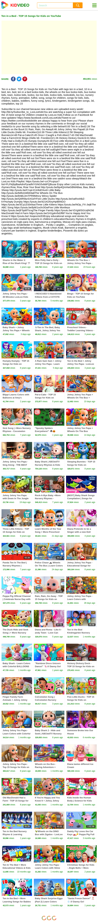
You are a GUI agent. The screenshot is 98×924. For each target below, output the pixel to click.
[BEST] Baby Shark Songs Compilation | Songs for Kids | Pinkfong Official (81, 498)
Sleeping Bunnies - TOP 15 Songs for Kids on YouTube (81, 464)
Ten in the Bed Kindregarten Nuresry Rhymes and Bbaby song (80, 632)
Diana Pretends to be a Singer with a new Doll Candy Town (79, 532)
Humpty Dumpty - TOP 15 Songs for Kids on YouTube (16, 364)
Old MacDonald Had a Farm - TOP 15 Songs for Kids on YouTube (16, 800)
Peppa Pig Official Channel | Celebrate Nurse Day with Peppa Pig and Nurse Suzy (17, 599)
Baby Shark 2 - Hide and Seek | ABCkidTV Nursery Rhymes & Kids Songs (48, 733)
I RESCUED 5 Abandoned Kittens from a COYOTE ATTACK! (48, 296)
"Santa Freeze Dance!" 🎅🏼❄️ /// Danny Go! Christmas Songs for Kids (80, 901)
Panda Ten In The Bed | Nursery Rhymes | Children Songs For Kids (16, 565)
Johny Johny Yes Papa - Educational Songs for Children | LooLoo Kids (80, 565)
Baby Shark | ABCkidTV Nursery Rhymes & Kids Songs (47, 464)
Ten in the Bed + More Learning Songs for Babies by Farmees (17, 901)
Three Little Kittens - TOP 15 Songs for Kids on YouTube (16, 532)
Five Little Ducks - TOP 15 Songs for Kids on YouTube (80, 700)
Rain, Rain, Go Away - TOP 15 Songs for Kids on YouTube (49, 599)
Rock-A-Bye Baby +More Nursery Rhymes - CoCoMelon (48, 498)
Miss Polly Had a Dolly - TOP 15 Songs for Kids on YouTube (48, 263)
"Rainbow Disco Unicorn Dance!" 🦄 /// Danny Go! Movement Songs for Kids (48, 666)
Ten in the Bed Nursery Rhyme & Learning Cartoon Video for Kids (15, 834)
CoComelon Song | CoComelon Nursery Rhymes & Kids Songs (47, 700)
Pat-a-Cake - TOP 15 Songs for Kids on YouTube (45, 397)
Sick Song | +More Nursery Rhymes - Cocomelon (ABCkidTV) (17, 431)
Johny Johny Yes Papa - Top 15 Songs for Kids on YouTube (16, 767)
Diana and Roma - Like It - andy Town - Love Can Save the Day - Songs (48, 632)
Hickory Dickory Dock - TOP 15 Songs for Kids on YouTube (80, 666)
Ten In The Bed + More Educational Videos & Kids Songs (17, 868)
